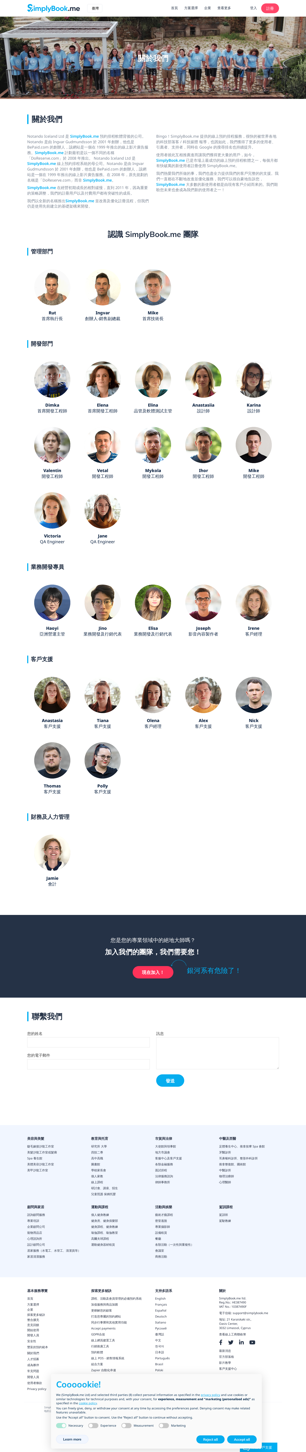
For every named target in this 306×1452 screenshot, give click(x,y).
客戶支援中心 (228, 1369)
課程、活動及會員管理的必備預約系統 (116, 1298)
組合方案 (97, 1364)
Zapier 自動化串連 (103, 1370)
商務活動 (161, 1256)
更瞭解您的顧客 (101, 1310)
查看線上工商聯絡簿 (232, 1334)
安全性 (31, 1341)
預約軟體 (97, 1352)
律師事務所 (162, 1182)
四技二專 (97, 1152)
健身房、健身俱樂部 (104, 1221)
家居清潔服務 (36, 1256)
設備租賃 (161, 1233)
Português (162, 1358)
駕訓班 (223, 1215)
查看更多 (224, 8)
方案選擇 (191, 8)
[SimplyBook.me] (53, 7)
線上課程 (97, 1182)
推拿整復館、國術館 (232, 1164)
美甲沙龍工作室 (37, 1170)
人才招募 (33, 1359)
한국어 (159, 1346)
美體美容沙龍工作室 (40, 1164)
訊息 (160, 1033)
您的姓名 (34, 1033)
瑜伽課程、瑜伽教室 (104, 1233)
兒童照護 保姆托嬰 (103, 1194)
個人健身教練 (100, 1215)
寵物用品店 (34, 1233)
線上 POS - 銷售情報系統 (107, 1358)
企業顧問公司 (36, 1227)
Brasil (159, 1364)
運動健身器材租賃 (103, 1245)
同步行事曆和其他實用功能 (109, 1322)
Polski (159, 1370)
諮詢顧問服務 (36, 1215)
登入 (253, 8)
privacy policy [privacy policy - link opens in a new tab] (210, 1395)
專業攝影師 (162, 1227)
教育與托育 (99, 1139)
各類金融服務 (164, 1164)
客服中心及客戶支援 (168, 1158)
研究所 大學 (99, 1146)
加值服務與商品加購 (104, 1304)
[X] (231, 1343)
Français (161, 1304)
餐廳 (158, 1239)
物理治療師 (226, 1176)
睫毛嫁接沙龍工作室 (40, 1146)
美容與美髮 (35, 1139)
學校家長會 (98, 1170)
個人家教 (97, 1176)
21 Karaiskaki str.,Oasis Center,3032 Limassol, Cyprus (235, 1324)
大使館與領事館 (165, 1146)
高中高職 (97, 1158)
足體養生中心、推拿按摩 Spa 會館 (242, 1146)
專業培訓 (33, 1221)
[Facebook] (220, 1343)
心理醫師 (225, 1182)
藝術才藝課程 (164, 1215)
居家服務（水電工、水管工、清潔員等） (54, 1250)
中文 (158, 1340)
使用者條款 (34, 1383)
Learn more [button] (72, 1439)
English (160, 1298)
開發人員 (33, 1377)
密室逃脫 (161, 1221)
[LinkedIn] (241, 1343)
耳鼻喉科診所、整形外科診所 (238, 1158)
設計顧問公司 (36, 1245)
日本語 (159, 1352)
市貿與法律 (163, 1139)
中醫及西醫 (227, 1139)
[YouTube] (252, 1343)
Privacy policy (36, 1389)
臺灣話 (159, 1334)
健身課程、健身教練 (104, 1227)
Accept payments (103, 1328)
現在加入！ (153, 972)
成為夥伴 (33, 1365)
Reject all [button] (210, 1439)
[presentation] (59, 1103)
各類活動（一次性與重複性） (174, 1245)
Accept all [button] (242, 1439)
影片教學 (225, 1363)
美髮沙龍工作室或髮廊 (42, 1152)
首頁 (174, 8)
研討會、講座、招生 (104, 1188)
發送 (170, 1081)
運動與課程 (99, 1207)
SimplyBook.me (84, 136)
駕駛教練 (225, 1221)
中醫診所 (225, 1170)
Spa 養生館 (34, 1158)
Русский (161, 1328)
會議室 (159, 1250)
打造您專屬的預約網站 (106, 1316)
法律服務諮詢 (164, 1176)
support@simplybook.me (250, 1313)
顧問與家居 (35, 1207)
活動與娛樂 (163, 1207)
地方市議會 (162, 1152)
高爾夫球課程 (100, 1239)
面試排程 (161, 1170)
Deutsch (161, 1316)
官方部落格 (226, 1357)
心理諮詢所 (34, 1239)
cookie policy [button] (88, 1403)
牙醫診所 (225, 1152)
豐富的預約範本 (37, 1347)
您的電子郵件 (38, 1055)
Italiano (160, 1322)
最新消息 (225, 1351)
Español (160, 1310)
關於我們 (33, 1353)
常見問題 (33, 1371)
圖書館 (95, 1164)
